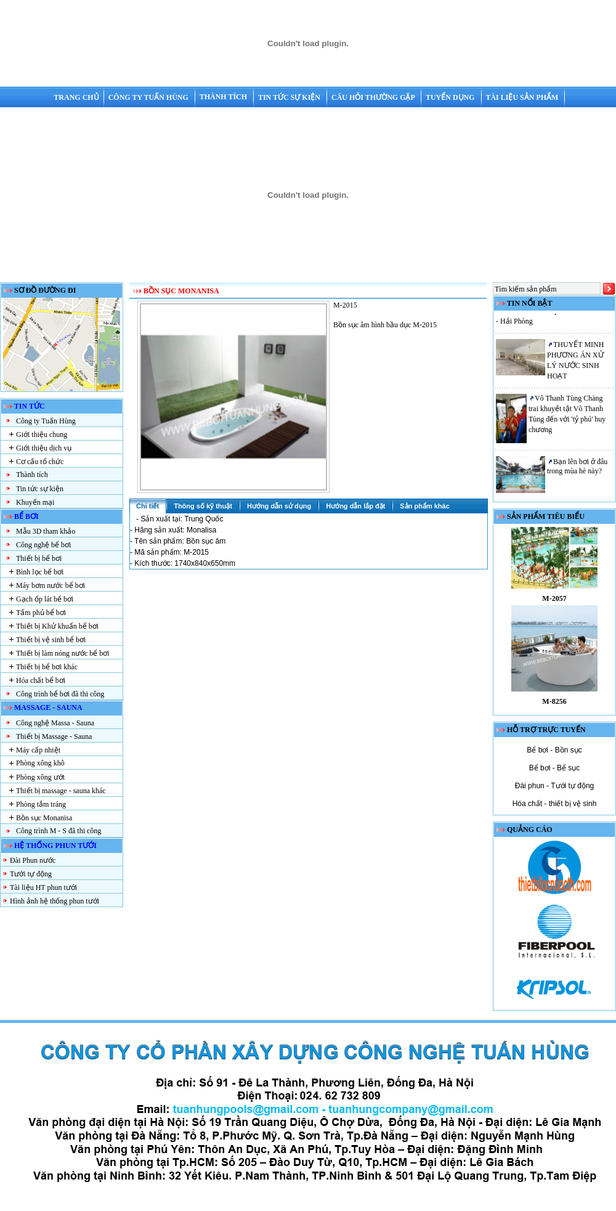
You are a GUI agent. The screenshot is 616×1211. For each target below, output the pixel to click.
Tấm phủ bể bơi (41, 612)
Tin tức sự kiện (290, 97)
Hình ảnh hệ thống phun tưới (54, 901)
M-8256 (554, 705)
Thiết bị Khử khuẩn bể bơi (57, 626)
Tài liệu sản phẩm (522, 97)
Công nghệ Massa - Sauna (55, 723)
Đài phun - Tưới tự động (554, 785)
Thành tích (224, 96)
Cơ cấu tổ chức (39, 461)
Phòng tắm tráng (41, 804)
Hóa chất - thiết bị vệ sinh (555, 803)
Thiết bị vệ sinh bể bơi (51, 639)
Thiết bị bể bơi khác (47, 667)
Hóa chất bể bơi (40, 680)
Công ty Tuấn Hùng (149, 97)
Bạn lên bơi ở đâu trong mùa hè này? (577, 470)
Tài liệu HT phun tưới (43, 887)
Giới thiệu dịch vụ (43, 448)
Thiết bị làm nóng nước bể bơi (63, 653)
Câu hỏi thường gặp (373, 97)
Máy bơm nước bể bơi (50, 585)
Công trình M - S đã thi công (58, 830)
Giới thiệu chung (41, 434)
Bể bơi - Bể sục (554, 768)
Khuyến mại (35, 502)
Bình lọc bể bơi (39, 572)
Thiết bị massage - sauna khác (61, 790)
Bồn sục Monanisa (44, 817)
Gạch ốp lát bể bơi (44, 599)
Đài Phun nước (32, 860)
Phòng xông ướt (40, 777)
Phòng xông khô (40, 763)
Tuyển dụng (451, 97)
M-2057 (554, 602)
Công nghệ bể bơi (43, 544)
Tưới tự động (31, 874)
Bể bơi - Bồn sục (554, 750)
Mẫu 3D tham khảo (45, 531)
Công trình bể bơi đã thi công (60, 694)
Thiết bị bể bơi (39, 558)
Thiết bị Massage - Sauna (54, 736)
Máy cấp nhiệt (38, 750)
